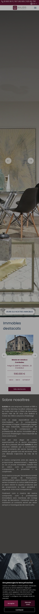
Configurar (19, 610)
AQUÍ (14, 592)
